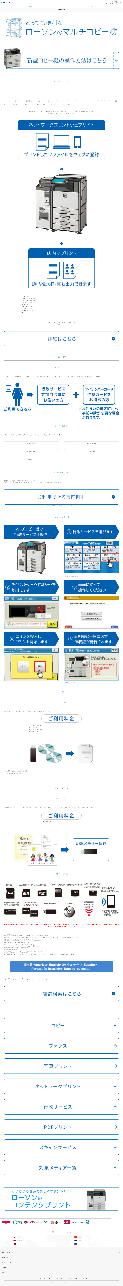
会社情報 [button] (4, 1267)
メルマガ (39, 1278)
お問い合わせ (63, 1278)
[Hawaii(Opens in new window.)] (91, 1244)
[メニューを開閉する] (120, 2)
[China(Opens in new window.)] (91, 1237)
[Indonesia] (30, 1240)
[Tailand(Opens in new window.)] (91, 1240)
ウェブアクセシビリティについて (80, 1278)
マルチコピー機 (61, 9)
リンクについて (55, 1278)
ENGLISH (69, 1278)
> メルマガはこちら (90, 6)
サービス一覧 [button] (5, 1257)
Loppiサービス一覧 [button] (6, 1262)
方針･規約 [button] (4, 1272)
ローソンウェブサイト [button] (7, 1252)
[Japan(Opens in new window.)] (30, 1237)
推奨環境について (46, 1278)
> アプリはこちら (30, 6)
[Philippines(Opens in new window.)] (30, 1244)
